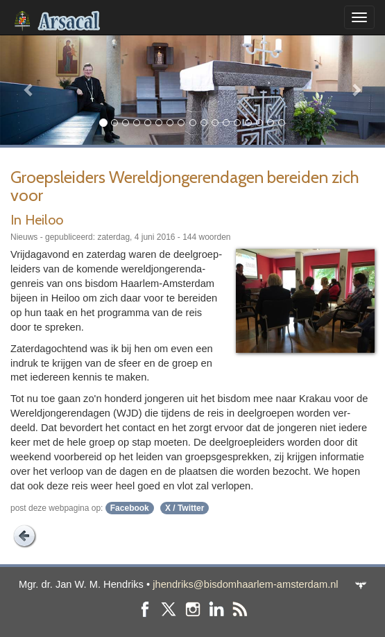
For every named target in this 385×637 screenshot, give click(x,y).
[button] (29, 90)
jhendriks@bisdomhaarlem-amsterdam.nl (245, 584)
